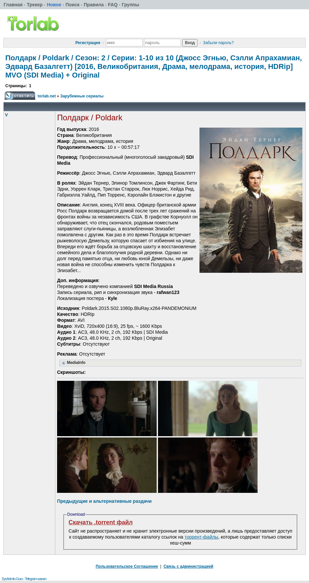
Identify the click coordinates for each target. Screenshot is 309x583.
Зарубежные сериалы (82, 96)
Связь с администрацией (188, 566)
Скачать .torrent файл (101, 522)
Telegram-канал (35, 579)
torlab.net (47, 96)
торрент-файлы (201, 537)
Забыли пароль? (218, 42)
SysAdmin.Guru (12, 579)
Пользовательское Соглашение (127, 566)
